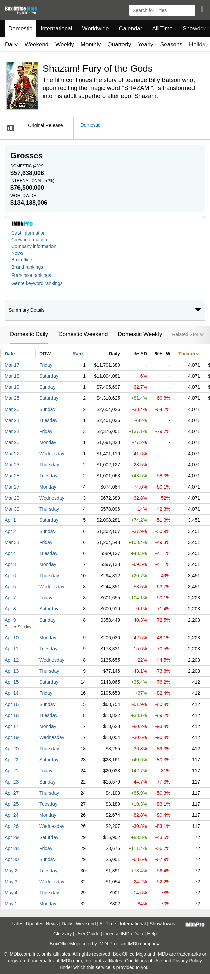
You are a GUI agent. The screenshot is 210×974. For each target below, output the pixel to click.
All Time (162, 28)
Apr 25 (12, 804)
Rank (78, 353)
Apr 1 (10, 520)
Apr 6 (10, 575)
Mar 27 (12, 487)
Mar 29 (12, 498)
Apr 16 (12, 704)
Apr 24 (12, 815)
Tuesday (48, 420)
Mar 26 (12, 409)
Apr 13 (12, 671)
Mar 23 (12, 464)
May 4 (11, 892)
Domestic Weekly (140, 334)
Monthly (91, 44)
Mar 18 (12, 376)
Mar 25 (12, 398)
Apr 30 (12, 859)
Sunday (47, 387)
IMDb (133, 943)
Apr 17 (12, 726)
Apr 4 (10, 553)
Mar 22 (12, 453)
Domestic (20, 28)
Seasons (171, 44)
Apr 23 (12, 782)
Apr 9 (10, 620)
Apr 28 (12, 848)
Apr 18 (12, 715)
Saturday (48, 376)
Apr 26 (12, 826)
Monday (47, 442)
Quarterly (119, 44)
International (56, 28)
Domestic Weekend (83, 334)
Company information (33, 246)
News (17, 253)
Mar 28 (12, 475)
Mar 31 (12, 542)
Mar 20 (12, 442)
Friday (46, 365)
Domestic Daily (29, 334)
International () (32, 180)
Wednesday (51, 453)
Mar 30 (12, 509)
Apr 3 (10, 564)
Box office (21, 259)
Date (10, 353)
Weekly (64, 44)
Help (152, 933)
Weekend (37, 44)
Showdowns (162, 923)
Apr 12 (12, 660)
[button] (202, 9)
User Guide (88, 933)
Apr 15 (12, 682)
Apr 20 (12, 748)
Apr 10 (12, 637)
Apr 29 (12, 837)
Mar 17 (12, 365)
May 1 (11, 903)
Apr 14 (12, 693)
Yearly (145, 44)
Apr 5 (10, 586)
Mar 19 (12, 387)
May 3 (11, 881)
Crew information (29, 239)
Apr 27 (12, 793)
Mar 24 (12, 431)
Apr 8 (10, 608)
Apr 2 (10, 531)
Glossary (62, 933)
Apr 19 (12, 737)
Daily (11, 44)
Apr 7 (10, 597)
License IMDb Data (123, 933)
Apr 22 (12, 759)
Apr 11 (12, 648)
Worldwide (95, 28)
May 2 (11, 870)
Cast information (28, 233)
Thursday (49, 464)
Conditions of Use (143, 960)
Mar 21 (12, 420)
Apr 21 (12, 770)
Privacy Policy (187, 960)
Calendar (130, 28)
